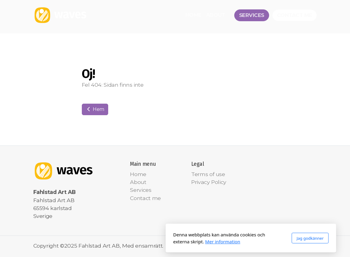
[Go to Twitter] (294, 246)
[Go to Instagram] (312, 246)
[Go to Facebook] (285, 246)
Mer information (147, 242)
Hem (95, 109)
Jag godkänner (234, 238)
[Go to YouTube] (303, 246)
